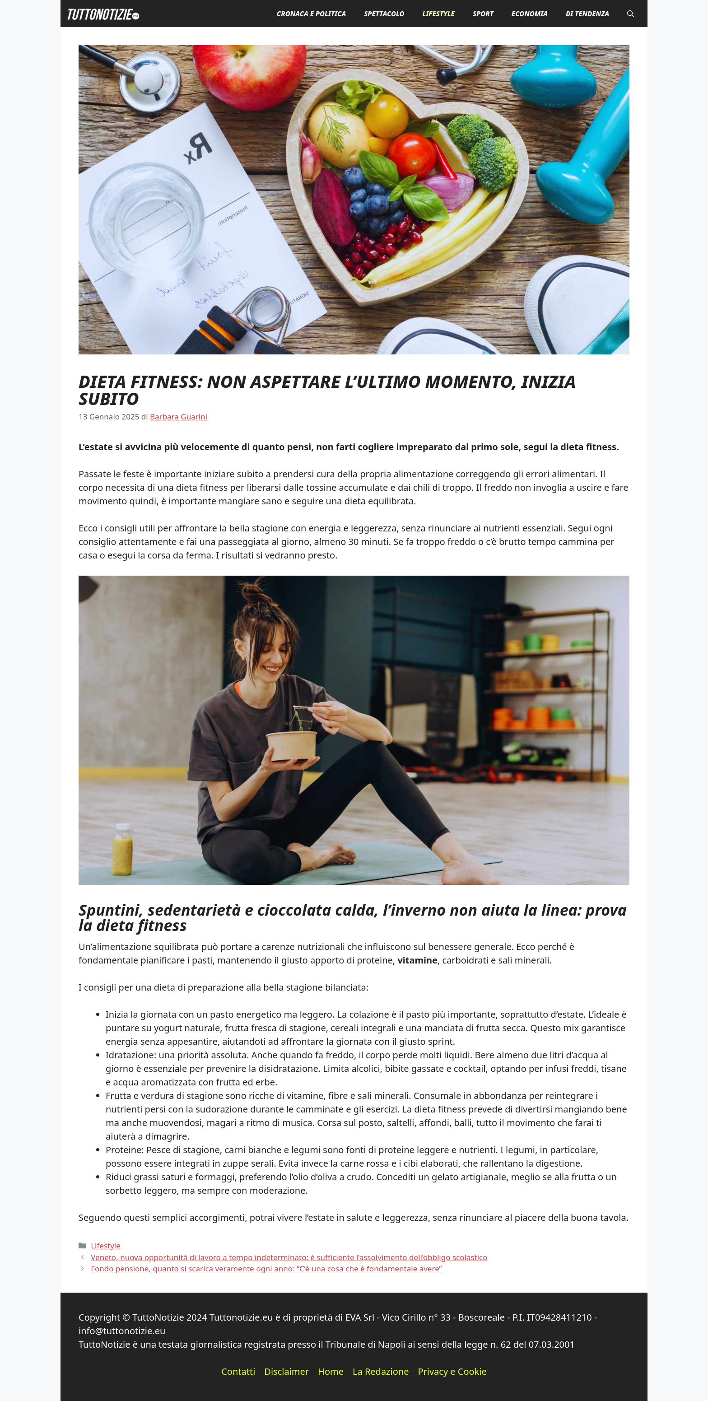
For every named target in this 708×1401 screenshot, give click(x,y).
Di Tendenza (587, 13)
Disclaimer (286, 1371)
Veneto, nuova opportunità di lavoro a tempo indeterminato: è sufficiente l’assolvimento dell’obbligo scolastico (289, 1257)
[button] (630, 13)
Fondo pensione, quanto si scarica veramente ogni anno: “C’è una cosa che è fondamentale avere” (266, 1268)
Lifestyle (438, 13)
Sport (483, 13)
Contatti (238, 1371)
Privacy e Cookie (452, 1371)
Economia (530, 13)
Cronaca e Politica (311, 13)
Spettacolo (384, 13)
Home (331, 1371)
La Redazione (381, 1371)
